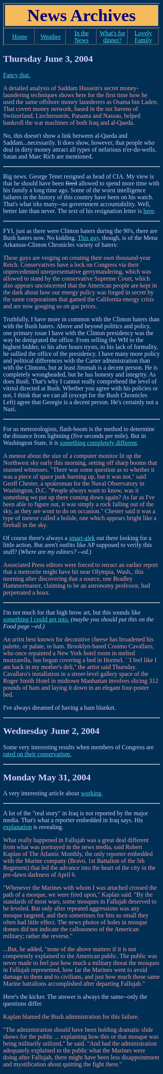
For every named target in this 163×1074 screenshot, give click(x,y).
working (91, 793)
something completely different (98, 443)
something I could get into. (36, 619)
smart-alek (82, 538)
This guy (88, 238)
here (148, 211)
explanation (17, 827)
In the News (82, 36)
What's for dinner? (112, 36)
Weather (50, 36)
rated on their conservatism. (37, 754)
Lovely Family (143, 36)
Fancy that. (16, 75)
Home (19, 36)
